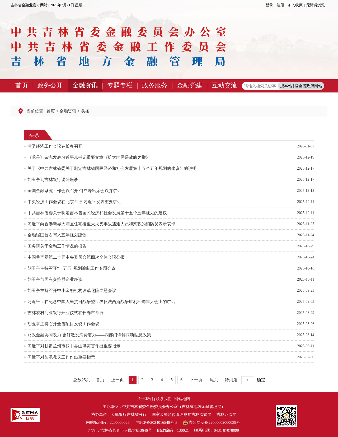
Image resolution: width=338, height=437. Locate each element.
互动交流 (224, 85)
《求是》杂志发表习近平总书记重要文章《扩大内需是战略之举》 (88, 157)
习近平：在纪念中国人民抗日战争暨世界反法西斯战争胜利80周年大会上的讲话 (101, 301)
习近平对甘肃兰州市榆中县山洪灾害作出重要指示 (73, 346)
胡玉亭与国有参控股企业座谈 (54, 279)
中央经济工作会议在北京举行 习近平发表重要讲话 (74, 201)
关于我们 (145, 399)
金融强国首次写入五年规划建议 (57, 235)
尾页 (214, 380)
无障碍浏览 (315, 5)
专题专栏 (120, 85)
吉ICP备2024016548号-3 (156, 422)
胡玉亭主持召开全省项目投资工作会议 (63, 324)
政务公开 (50, 85)
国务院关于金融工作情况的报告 (57, 246)
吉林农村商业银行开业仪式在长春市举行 (65, 312)
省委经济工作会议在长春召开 (54, 146)
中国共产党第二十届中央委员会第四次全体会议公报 (76, 257)
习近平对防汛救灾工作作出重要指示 (61, 357)
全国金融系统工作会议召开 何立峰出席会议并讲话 (74, 190)
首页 (21, 85)
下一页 (196, 380)
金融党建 (189, 85)
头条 (85, 111)
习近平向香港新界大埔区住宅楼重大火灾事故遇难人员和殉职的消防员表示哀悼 (101, 224)
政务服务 (154, 85)
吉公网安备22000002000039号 (214, 422)
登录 (269, 5)
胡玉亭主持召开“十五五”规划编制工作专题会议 (71, 268)
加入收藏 (295, 5)
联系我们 (164, 399)
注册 (280, 5)
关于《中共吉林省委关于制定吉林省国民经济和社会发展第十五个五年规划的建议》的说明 (111, 168)
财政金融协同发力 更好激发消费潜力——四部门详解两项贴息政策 (89, 335)
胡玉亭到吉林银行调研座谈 (52, 179)
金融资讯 (85, 85)
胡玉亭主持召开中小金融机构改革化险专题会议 (71, 290)
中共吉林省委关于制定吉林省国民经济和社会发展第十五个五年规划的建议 (97, 213)
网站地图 (182, 399)
